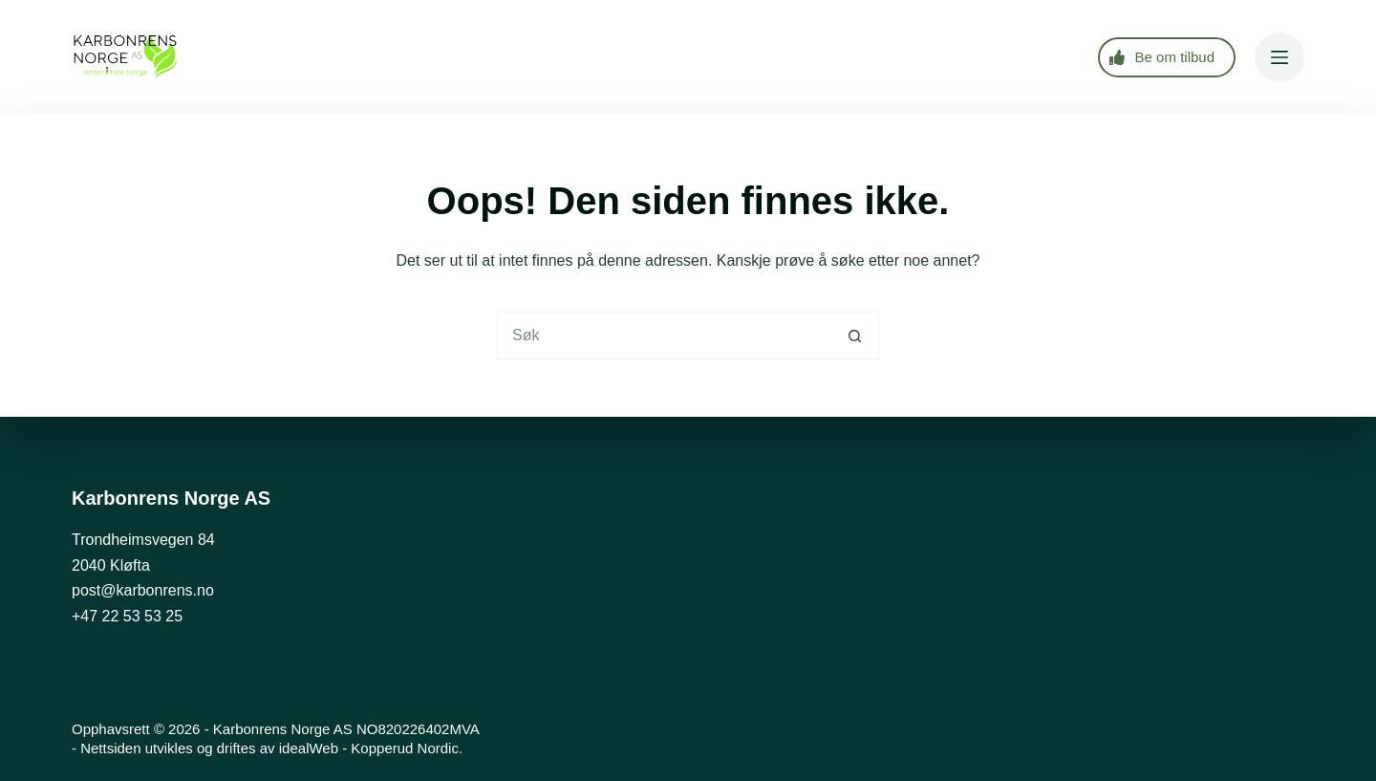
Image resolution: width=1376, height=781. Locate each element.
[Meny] (1279, 57)
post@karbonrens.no (143, 590)
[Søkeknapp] (855, 335)
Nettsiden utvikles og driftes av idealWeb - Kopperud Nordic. (271, 748)
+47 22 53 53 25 (127, 616)
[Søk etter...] (664, 335)
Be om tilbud (1162, 57)
